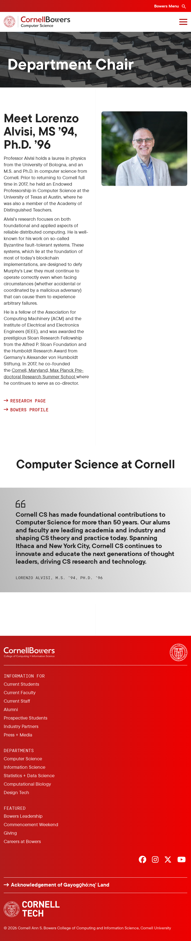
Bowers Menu (167, 5)
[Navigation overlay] (183, 22)
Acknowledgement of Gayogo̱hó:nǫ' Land (60, 885)
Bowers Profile (30, 410)
